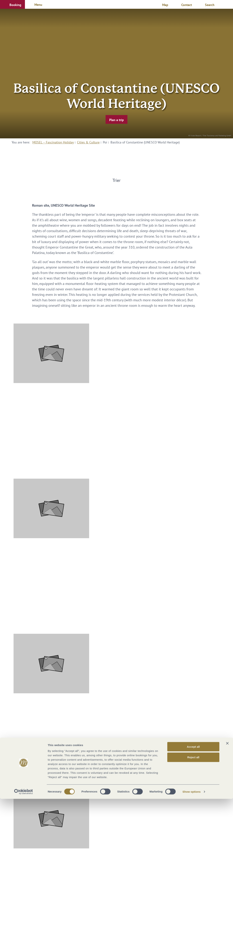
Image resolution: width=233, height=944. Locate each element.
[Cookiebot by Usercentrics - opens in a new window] (24, 937)
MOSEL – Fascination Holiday (53, 142)
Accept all (193, 891)
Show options (192, 936)
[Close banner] (227, 888)
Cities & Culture (88, 142)
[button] (12, 4)
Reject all (193, 902)
